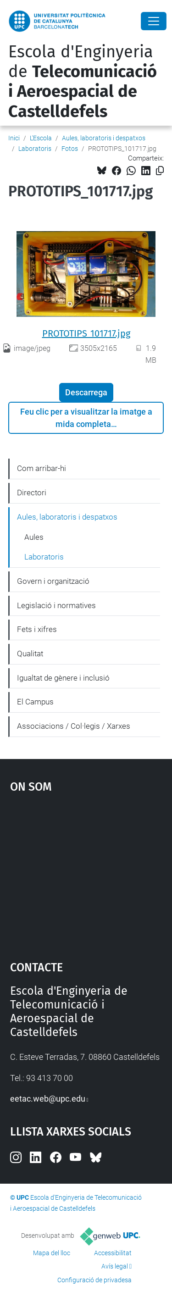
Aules (34, 537)
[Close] (153, 21)
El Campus (35, 701)
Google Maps (86, 872)
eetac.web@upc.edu (47, 1098)
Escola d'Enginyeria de (82, 82)
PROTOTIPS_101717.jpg (86, 333)
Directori (31, 492)
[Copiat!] (160, 171)
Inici (14, 138)
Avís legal (114, 1266)
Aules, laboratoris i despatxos (103, 138)
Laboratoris (34, 148)
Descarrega (86, 392)
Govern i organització (53, 581)
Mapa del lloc (51, 1253)
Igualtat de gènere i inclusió (63, 677)
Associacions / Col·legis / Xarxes (73, 726)
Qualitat (30, 653)
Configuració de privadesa (94, 1280)
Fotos (69, 148)
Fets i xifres (37, 629)
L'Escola (41, 138)
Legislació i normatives (56, 605)
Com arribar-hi (41, 468)
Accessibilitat (113, 1253)
